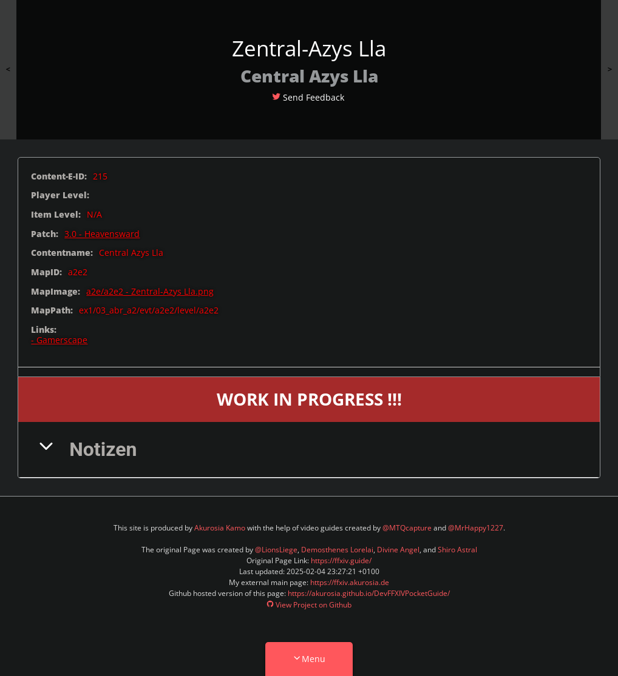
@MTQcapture (407, 528)
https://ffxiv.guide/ (341, 560)
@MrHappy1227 (475, 528)
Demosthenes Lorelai (337, 549)
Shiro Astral (457, 549)
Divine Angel (398, 549)
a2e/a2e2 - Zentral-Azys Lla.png (150, 291)
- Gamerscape (59, 340)
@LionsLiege (276, 549)
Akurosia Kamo (219, 528)
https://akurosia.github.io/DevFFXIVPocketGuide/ (369, 593)
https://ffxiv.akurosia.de (349, 582)
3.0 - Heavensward (102, 234)
